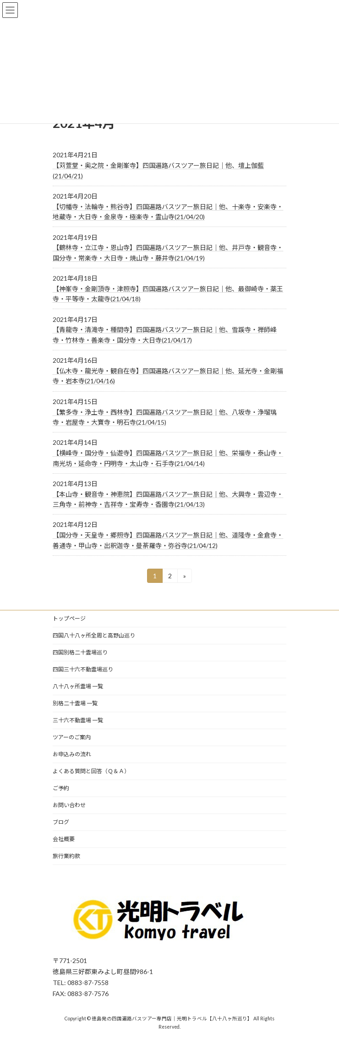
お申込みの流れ (72, 754)
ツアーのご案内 (72, 737)
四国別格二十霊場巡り (80, 652)
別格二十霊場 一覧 (75, 703)
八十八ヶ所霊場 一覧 (78, 686)
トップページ (69, 618)
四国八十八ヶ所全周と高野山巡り (94, 635)
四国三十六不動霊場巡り (83, 669)
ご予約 (61, 788)
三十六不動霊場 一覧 (78, 720)
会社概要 (64, 839)
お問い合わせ (69, 805)
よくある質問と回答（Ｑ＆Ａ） (91, 771)
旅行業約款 (66, 856)
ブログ (61, 822)
